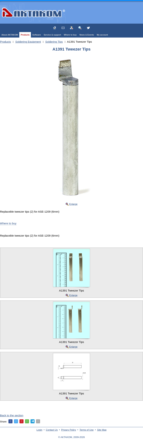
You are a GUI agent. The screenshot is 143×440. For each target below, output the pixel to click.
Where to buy (70, 35)
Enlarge (73, 204)
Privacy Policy (68, 429)
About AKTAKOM (9, 35)
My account (102, 35)
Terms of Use (87, 429)
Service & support (52, 35)
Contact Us (52, 429)
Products (25, 35)
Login (39, 429)
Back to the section (11, 415)
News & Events (86, 35)
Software (36, 35)
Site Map (101, 429)
